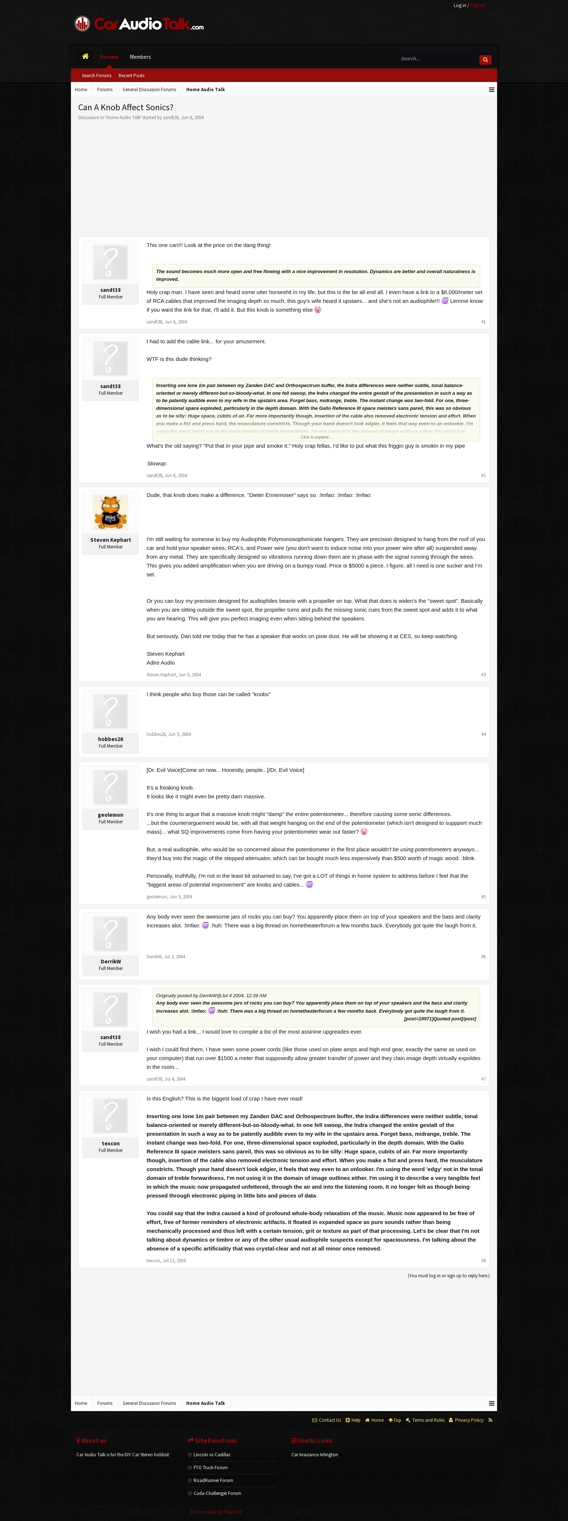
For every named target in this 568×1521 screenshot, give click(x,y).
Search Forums (96, 75)
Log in (460, 5)
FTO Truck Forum (208, 1467)
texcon (111, 1143)
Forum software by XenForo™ (131, 1512)
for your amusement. (241, 341)
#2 (483, 475)
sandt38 (171, 117)
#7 (483, 1079)
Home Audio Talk (123, 117)
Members (140, 56)
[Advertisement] (284, 176)
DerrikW (111, 961)
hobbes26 (110, 739)
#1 (483, 322)
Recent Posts (131, 75)
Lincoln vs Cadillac (209, 1455)
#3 (483, 675)
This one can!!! (165, 245)
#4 (483, 734)
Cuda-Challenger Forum (214, 1493)
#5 (483, 897)
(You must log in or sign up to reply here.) (449, 1276)
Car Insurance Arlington (314, 1455)
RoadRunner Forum (210, 1480)
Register (478, 5)
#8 (483, 1260)
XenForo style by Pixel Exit (216, 1512)
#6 (483, 956)
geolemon (110, 814)
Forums (109, 56)
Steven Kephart (110, 539)
